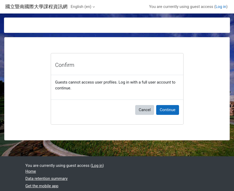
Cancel (145, 109)
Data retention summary (46, 178)
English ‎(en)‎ (81, 6)
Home (30, 171)
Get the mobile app (41, 186)
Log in (221, 6)
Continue (167, 109)
